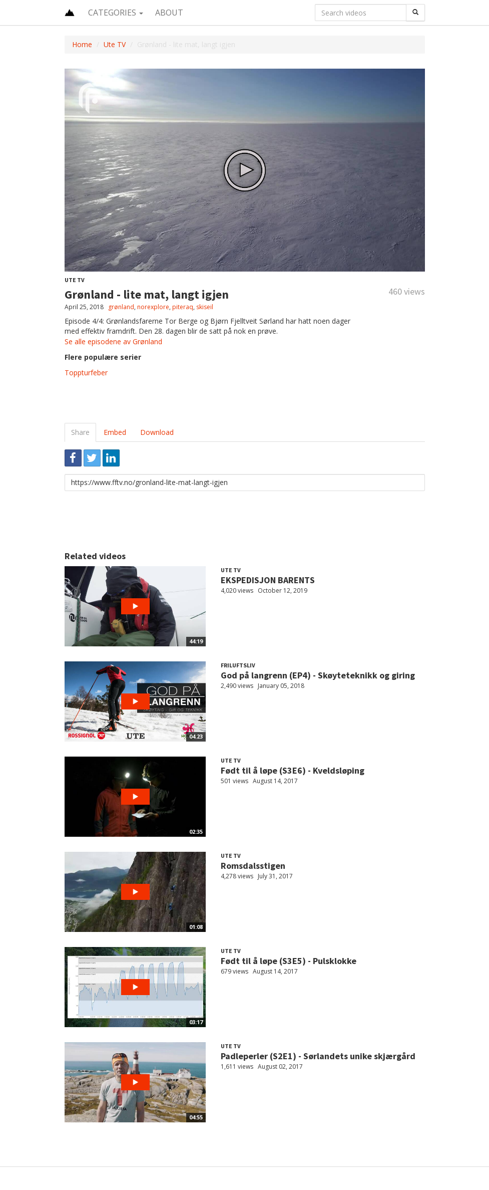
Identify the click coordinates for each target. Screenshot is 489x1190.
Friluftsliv (238, 665)
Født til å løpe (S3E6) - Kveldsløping (292, 770)
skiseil (204, 307)
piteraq (182, 307)
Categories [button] (115, 12)
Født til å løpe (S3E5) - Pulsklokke (288, 961)
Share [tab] (80, 432)
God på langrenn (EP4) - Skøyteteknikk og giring (318, 675)
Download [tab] (157, 432)
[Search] (415, 12)
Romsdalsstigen (253, 865)
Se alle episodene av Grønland (113, 341)
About (169, 12)
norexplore (153, 307)
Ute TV (115, 44)
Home (82, 44)
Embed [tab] (115, 432)
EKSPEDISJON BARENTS (268, 580)
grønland (121, 307)
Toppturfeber (86, 372)
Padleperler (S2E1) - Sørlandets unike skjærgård (318, 1056)
